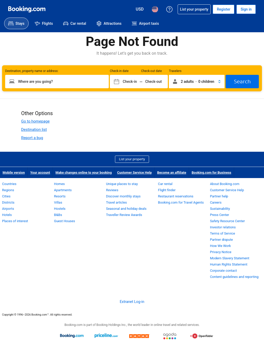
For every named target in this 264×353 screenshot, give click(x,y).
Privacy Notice (220, 252)
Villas (58, 202)
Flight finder (167, 190)
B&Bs (58, 215)
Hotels (7, 215)
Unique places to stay (122, 184)
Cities (6, 196)
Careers (215, 202)
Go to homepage (35, 121)
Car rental (165, 184)
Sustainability (220, 209)
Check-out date (151, 71)
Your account (40, 172)
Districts (8, 202)
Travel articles (116, 202)
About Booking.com (224, 184)
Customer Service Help (134, 172)
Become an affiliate (171, 172)
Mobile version (14, 172)
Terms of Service (222, 233)
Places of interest (15, 221)
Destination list (34, 129)
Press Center (219, 215)
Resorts (60, 196)
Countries (9, 184)
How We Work (220, 246)
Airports (8, 209)
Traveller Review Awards (124, 215)
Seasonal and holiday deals (126, 209)
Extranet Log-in (132, 302)
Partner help (219, 196)
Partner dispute (221, 240)
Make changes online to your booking (83, 172)
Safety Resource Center (227, 221)
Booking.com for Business (211, 172)
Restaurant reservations (175, 196)
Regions (8, 190)
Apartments (63, 190)
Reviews (112, 190)
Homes (59, 184)
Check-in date (119, 71)
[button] (197, 81)
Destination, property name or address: (31, 71)
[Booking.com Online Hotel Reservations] (26, 9)
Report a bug (32, 137)
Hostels (59, 209)
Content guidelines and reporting (234, 277)
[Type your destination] (57, 81)
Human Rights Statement (228, 264)
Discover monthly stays (123, 196)
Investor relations (223, 227)
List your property (132, 159)
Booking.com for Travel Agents (181, 202)
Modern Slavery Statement (229, 258)
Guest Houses (64, 221)
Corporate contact (223, 270)
